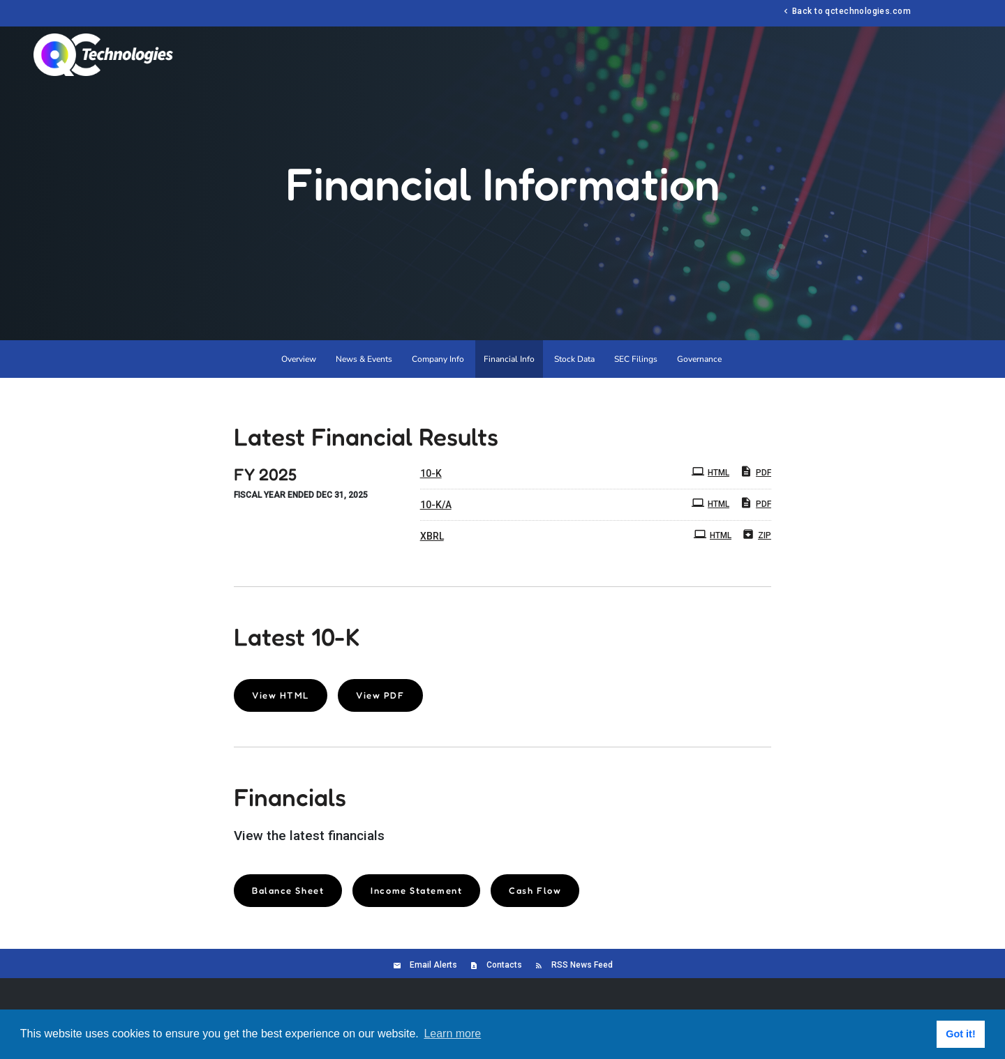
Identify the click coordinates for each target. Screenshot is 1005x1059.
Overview (298, 359)
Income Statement (416, 890)
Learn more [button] (452, 1033)
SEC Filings (635, 359)
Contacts (504, 965)
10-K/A (436, 504)
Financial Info (509, 359)
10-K (431, 473)
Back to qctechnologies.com (846, 10)
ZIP (756, 534)
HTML (710, 471)
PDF (755, 471)
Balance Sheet (288, 890)
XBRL (432, 536)
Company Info (438, 359)
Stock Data (574, 359)
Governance (699, 359)
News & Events (364, 359)
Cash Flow (535, 890)
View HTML (280, 695)
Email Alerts (433, 965)
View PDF (380, 695)
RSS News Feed (582, 965)
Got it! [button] (960, 1033)
